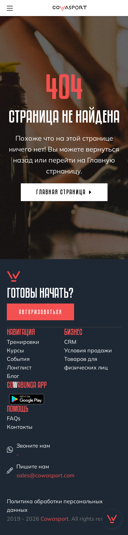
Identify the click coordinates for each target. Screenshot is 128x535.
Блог (13, 375)
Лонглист (19, 367)
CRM (70, 341)
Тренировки (23, 341)
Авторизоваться (40, 312)
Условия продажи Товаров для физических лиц (88, 359)
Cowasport (55, 518)
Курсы (15, 350)
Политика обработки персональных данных (55, 505)
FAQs (13, 418)
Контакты (19, 426)
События (18, 358)
